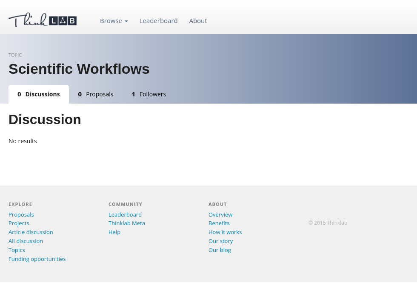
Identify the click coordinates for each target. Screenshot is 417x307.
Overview (220, 214)
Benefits (218, 223)
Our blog (219, 250)
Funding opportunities (37, 259)
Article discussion (31, 232)
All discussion (26, 241)
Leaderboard (159, 20)
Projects (19, 223)
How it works (225, 232)
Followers (148, 94)
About (198, 20)
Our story (220, 241)
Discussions (38, 94)
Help (114, 232)
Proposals (96, 94)
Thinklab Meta (127, 223)
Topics (17, 250)
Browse (114, 20)
